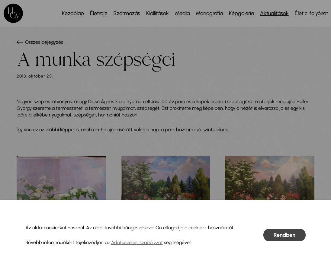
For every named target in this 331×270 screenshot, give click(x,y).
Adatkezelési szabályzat (137, 242)
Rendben (284, 235)
